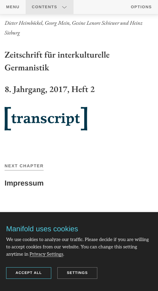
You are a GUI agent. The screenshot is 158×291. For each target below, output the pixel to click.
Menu (13, 7)
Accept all (29, 273)
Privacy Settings (46, 254)
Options (141, 7)
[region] (79, 81)
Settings (77, 273)
